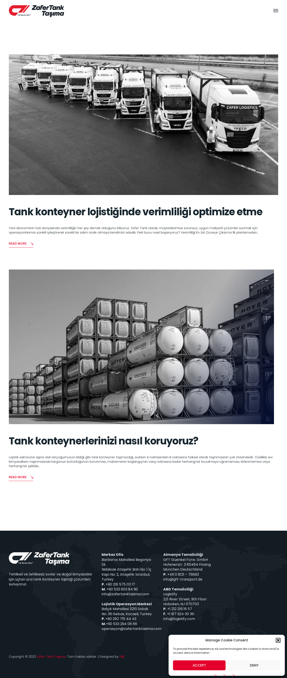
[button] (278, 640)
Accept (199, 665)
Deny (254, 665)
